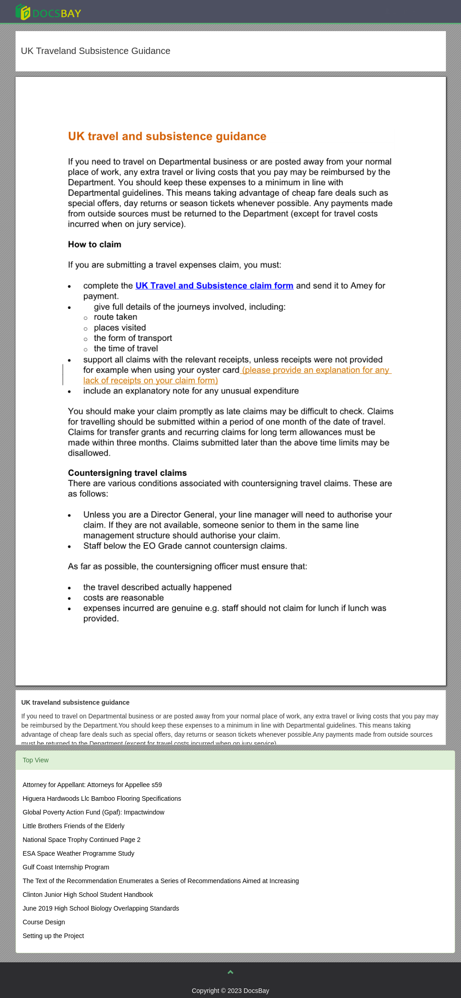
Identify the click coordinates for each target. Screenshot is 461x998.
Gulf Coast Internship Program (66, 867)
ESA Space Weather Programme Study (79, 853)
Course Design (44, 922)
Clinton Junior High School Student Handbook (88, 894)
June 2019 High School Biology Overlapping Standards (101, 908)
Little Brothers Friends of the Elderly (74, 826)
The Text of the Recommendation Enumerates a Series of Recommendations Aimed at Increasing (161, 881)
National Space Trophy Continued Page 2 (82, 839)
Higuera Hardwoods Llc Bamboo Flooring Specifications (102, 798)
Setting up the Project (53, 935)
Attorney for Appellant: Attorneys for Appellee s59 (92, 784)
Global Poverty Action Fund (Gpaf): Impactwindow (94, 812)
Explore (117, 11)
